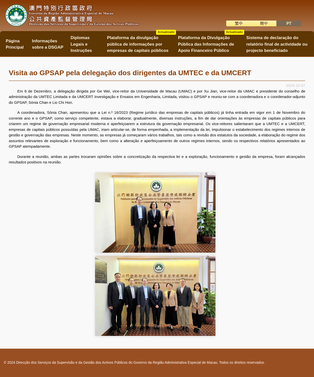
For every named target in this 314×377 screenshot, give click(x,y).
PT (288, 23)
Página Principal (15, 44)
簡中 (264, 23)
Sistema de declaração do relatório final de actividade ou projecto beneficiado (276, 44)
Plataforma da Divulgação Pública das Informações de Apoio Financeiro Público (211, 42)
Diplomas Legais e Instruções (81, 44)
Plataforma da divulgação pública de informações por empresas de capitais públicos (141, 42)
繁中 (239, 23)
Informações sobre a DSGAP (47, 44)
